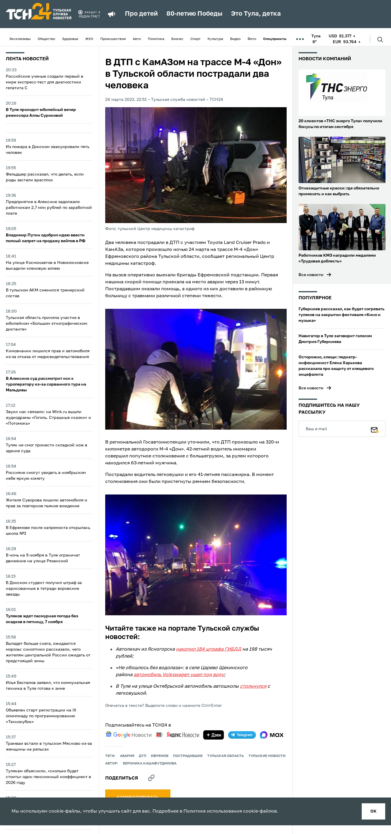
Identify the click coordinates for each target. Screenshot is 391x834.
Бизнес (177, 39)
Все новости (311, 275)
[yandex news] (177, 735)
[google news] (128, 734)
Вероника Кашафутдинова (150, 763)
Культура (215, 39)
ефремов (159, 756)
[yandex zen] (213, 735)
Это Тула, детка (256, 14)
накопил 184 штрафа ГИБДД (208, 649)
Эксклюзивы (20, 39)
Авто (137, 39)
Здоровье (70, 39)
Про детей (141, 14)
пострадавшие (188, 756)
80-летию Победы (194, 14)
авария (127, 756)
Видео (235, 39)
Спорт (195, 39)
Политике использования (212, 811)
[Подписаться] (375, 428)
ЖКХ (89, 39)
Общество (46, 39)
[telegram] (242, 735)
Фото (252, 39)
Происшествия (113, 39)
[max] (271, 735)
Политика (156, 39)
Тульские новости (266, 756)
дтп (142, 756)
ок (373, 811)
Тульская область (225, 756)
